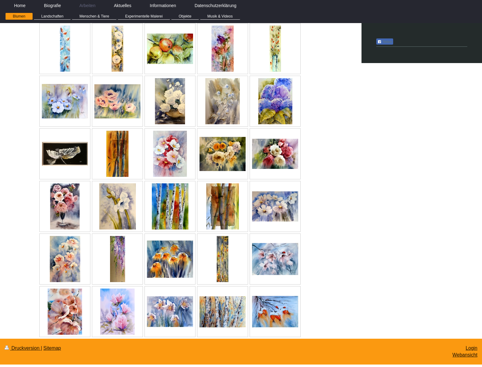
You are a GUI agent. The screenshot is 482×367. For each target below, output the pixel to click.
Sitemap (52, 348)
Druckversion (23, 348)
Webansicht (464, 354)
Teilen (384, 42)
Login (471, 348)
